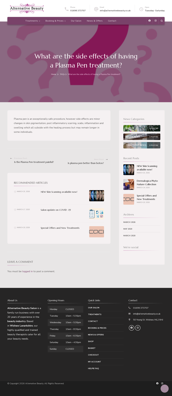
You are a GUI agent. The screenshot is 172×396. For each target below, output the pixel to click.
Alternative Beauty (34, 383)
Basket (92, 348)
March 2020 (129, 235)
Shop (91, 341)
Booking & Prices (54, 20)
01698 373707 (78, 10)
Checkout (93, 355)
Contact (112, 20)
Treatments (31, 20)
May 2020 (127, 229)
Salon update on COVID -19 (56, 209)
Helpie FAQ (93, 368)
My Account (94, 362)
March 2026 (129, 222)
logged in (27, 271)
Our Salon (76, 20)
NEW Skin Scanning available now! (59, 191)
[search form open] (162, 21)
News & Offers (95, 20)
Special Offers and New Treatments (60, 227)
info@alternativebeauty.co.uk (115, 10)
